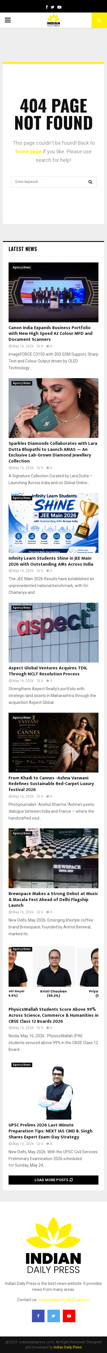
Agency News (22, 267)
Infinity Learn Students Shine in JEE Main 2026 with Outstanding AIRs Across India (51, 561)
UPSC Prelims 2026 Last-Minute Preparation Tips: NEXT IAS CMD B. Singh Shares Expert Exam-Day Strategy (50, 1131)
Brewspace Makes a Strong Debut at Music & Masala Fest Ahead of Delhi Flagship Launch (53, 900)
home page (28, 151)
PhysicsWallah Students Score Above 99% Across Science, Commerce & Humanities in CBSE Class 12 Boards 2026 (53, 1015)
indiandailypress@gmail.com (64, 1299)
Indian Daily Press (68, 1347)
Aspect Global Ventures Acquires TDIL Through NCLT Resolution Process (48, 671)
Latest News (23, 248)
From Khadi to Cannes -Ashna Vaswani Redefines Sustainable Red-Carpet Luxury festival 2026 (51, 784)
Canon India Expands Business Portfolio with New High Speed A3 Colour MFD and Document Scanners (50, 334)
